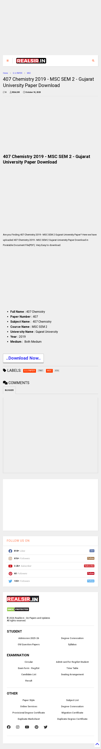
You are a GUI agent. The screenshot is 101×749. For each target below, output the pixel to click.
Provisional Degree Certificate (28, 712)
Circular (29, 662)
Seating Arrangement (72, 674)
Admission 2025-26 (28, 638)
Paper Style (29, 700)
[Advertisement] (50, 29)
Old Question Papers (29, 644)
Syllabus (72, 644)
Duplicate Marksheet (29, 719)
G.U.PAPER (17, 73)
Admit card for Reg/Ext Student (72, 662)
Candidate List (28, 674)
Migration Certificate (72, 712)
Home (5, 73)
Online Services (28, 706)
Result (28, 680)
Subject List (72, 700)
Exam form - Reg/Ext (28, 668)
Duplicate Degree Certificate (72, 719)
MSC (29, 73)
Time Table (72, 668)
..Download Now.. (23, 358)
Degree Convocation (72, 638)
